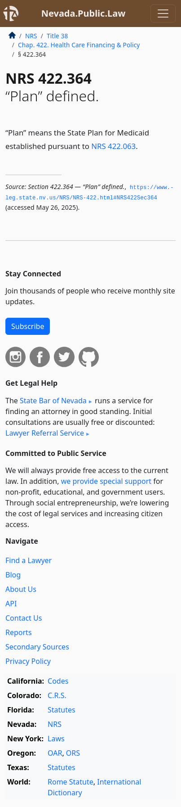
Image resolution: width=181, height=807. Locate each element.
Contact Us (23, 618)
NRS (31, 36)
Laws (56, 739)
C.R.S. (57, 695)
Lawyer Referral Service (44, 433)
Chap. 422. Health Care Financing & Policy (79, 45)
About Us (20, 589)
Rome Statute (70, 782)
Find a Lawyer (28, 560)
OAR (55, 753)
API (11, 604)
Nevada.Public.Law (83, 13)
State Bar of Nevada (53, 401)
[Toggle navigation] (163, 14)
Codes (58, 681)
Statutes (61, 710)
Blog (13, 575)
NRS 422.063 (113, 146)
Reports (18, 632)
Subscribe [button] (27, 326)
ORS (73, 753)
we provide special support (106, 481)
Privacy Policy (28, 661)
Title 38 (57, 36)
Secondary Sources (37, 647)
